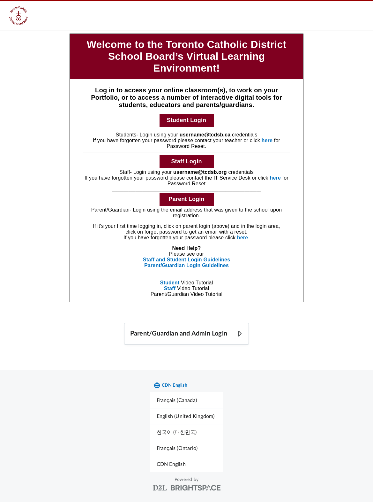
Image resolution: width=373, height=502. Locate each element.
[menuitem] (186, 400)
